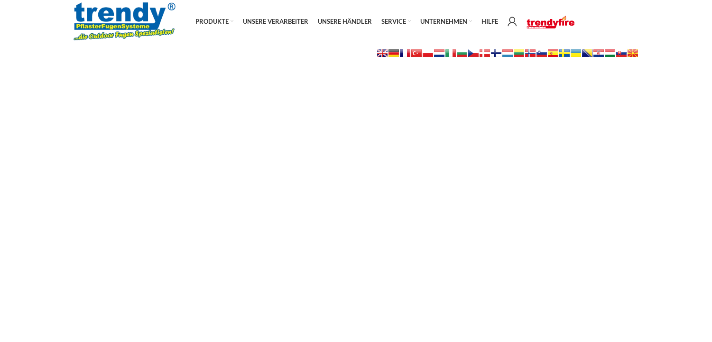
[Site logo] (125, 21)
